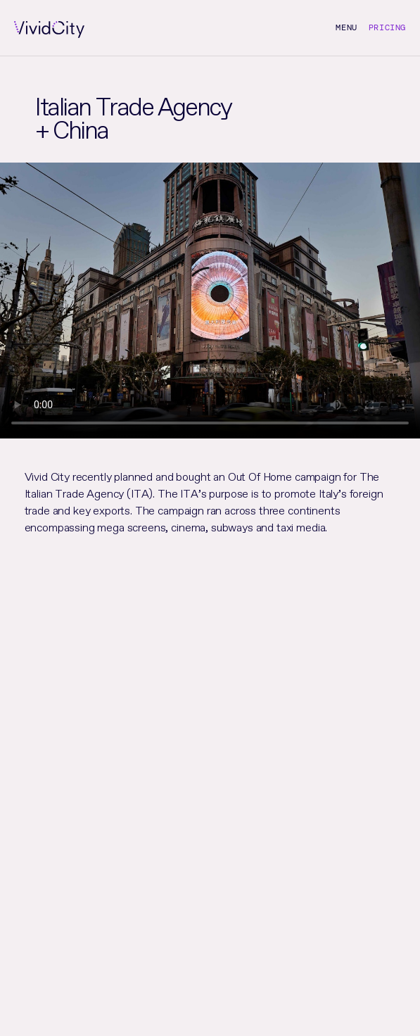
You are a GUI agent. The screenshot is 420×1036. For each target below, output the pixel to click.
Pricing (387, 27)
